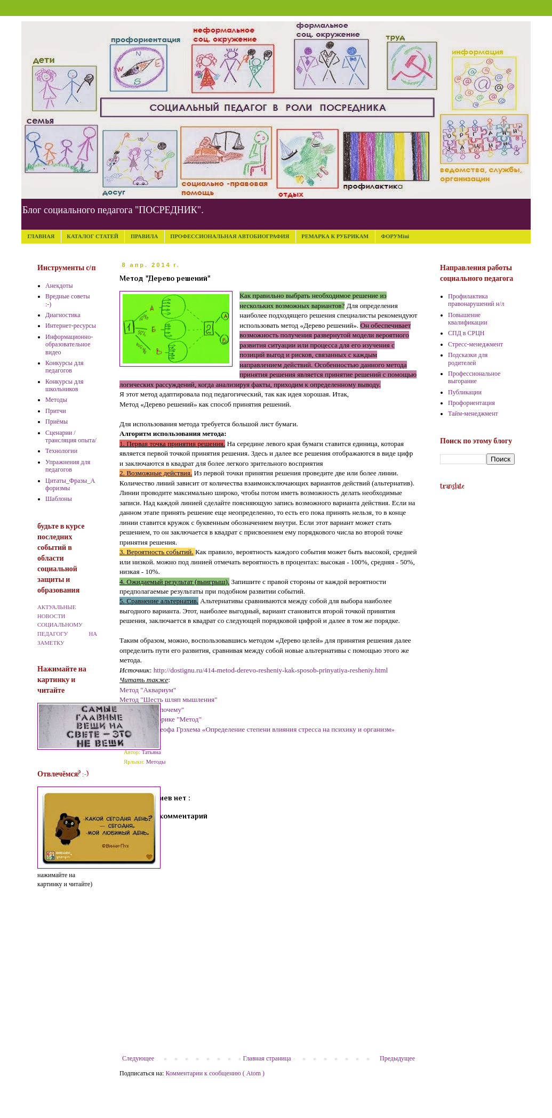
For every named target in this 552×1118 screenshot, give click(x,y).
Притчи (55, 411)
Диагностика (63, 315)
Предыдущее (397, 1058)
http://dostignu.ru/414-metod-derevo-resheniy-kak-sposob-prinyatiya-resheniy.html (271, 670)
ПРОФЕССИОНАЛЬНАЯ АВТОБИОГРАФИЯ (229, 236)
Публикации (465, 392)
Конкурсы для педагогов (64, 366)
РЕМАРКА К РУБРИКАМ (335, 236)
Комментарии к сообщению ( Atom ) (215, 1073)
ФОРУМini (395, 236)
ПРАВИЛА (144, 236)
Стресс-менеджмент (475, 344)
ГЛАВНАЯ (41, 236)
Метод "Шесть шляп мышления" (168, 699)
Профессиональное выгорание (474, 377)
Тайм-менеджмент (473, 413)
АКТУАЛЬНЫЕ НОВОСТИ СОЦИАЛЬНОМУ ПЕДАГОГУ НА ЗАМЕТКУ (67, 625)
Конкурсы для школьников (64, 385)
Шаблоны (58, 499)
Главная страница (267, 1058)
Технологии (61, 451)
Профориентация (471, 403)
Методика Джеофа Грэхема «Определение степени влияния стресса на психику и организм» (257, 729)
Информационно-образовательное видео (69, 344)
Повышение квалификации (467, 318)
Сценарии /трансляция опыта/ (71, 436)
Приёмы (56, 421)
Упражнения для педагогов (67, 465)
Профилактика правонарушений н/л (476, 300)
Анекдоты (59, 285)
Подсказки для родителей (467, 358)
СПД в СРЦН (466, 333)
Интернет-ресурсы (70, 325)
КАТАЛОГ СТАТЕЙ (92, 236)
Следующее (138, 1058)
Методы (156, 761)
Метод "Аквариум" (147, 690)
